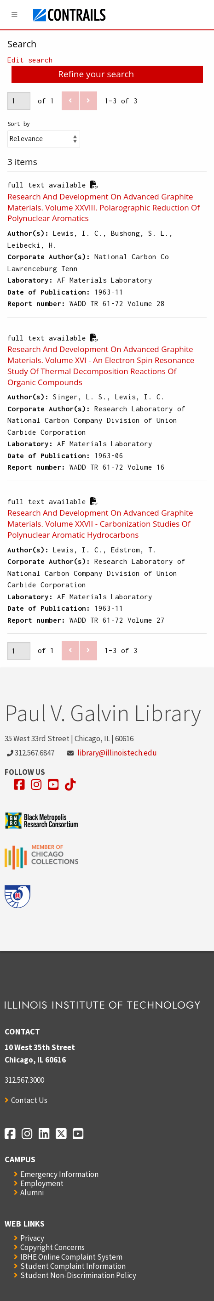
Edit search (30, 60)
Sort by (18, 123)
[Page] (18, 101)
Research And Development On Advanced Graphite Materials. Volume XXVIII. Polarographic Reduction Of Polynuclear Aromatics (103, 207)
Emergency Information (59, 1174)
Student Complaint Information (73, 1266)
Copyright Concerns (52, 1247)
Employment (42, 1183)
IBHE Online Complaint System (71, 1257)
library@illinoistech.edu (117, 753)
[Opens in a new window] (19, 784)
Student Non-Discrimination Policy (78, 1275)
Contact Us (29, 1100)
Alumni (32, 1192)
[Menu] (15, 15)
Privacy (32, 1238)
